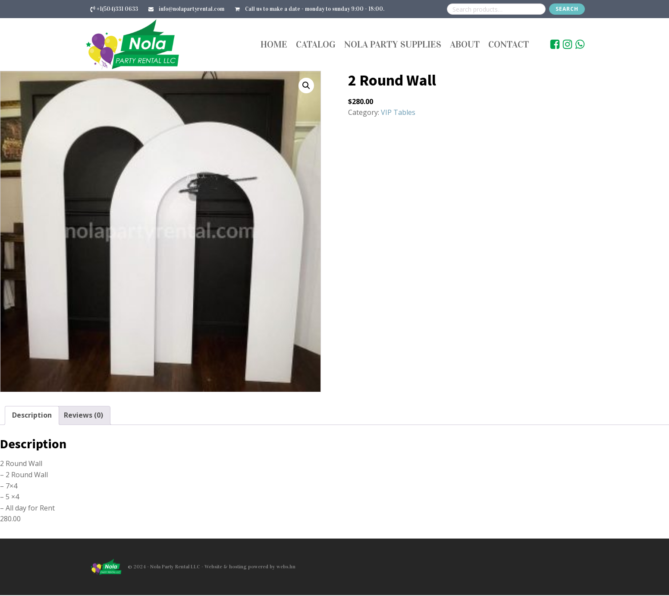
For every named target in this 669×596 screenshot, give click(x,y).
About (465, 45)
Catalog (316, 45)
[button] (306, 86)
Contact (508, 45)
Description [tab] (32, 416)
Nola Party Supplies (392, 45)
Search (567, 9)
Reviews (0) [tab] (83, 416)
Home (274, 45)
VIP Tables (398, 113)
